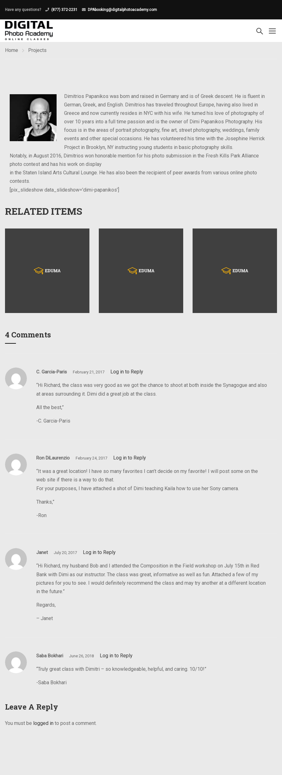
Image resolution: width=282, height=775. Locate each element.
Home (11, 50)
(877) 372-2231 (64, 10)
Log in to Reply (126, 372)
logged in (43, 723)
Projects (37, 50)
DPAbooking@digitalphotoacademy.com (122, 10)
